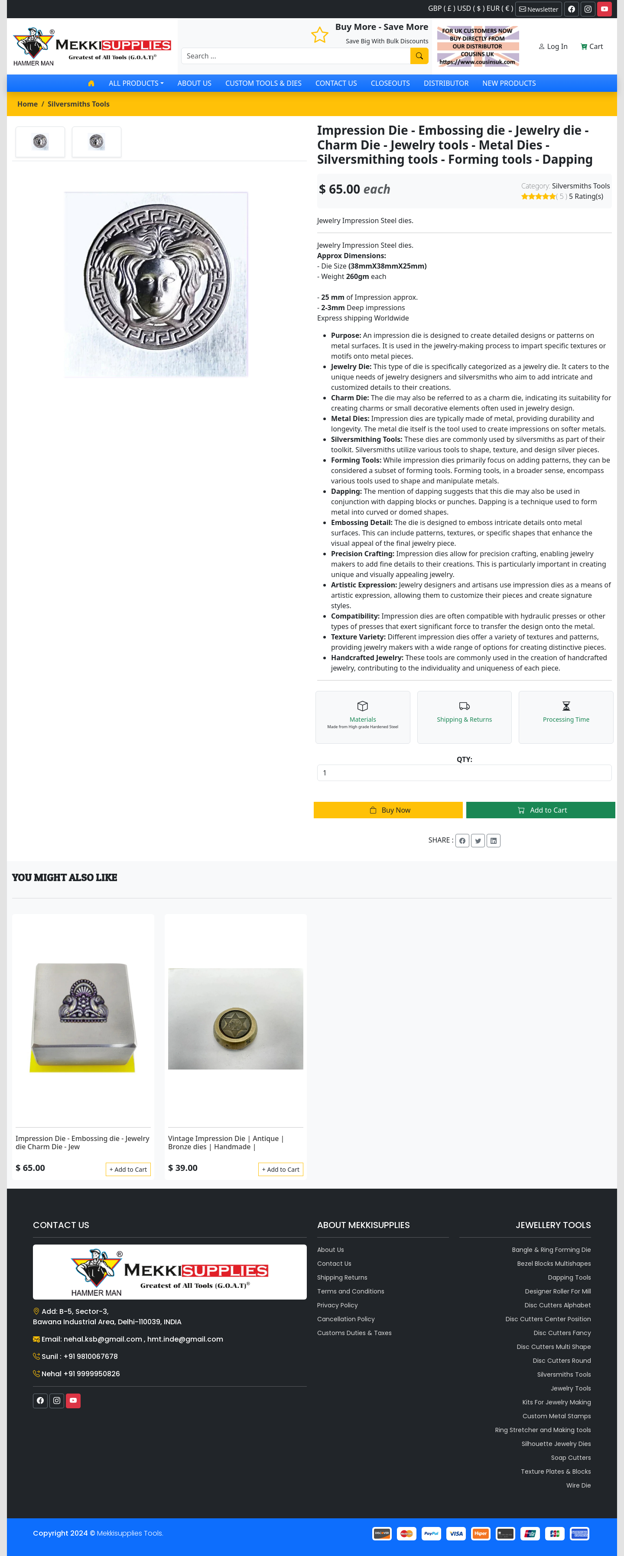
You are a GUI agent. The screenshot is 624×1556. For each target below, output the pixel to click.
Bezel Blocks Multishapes (554, 1263)
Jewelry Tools (571, 1388)
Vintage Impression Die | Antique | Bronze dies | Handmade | (226, 1142)
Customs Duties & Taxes (354, 1333)
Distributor (446, 83)
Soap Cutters (571, 1457)
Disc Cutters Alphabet (558, 1305)
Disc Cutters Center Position (548, 1319)
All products (133, 83)
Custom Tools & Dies (263, 83)
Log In (553, 46)
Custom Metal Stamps (557, 1416)
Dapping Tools (569, 1277)
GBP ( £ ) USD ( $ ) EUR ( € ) (470, 8)
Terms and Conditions (350, 1291)
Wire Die (578, 1485)
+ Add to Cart (128, 1169)
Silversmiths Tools (79, 104)
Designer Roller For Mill (558, 1291)
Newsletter (539, 9)
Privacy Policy (337, 1305)
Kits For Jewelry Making (557, 1402)
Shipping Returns (342, 1277)
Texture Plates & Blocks (556, 1471)
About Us (194, 83)
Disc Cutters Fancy (562, 1333)
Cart (592, 46)
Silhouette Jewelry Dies (556, 1443)
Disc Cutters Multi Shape (554, 1346)
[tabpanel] (159, 284)
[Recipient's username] (296, 56)
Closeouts (390, 83)
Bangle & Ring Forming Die (551, 1249)
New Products (509, 83)
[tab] (40, 141)
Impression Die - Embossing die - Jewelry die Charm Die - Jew (83, 1142)
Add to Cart (540, 810)
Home (27, 104)
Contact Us (336, 83)
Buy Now (388, 810)
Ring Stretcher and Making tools (543, 1430)
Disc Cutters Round (562, 1360)
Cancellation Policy (346, 1319)
